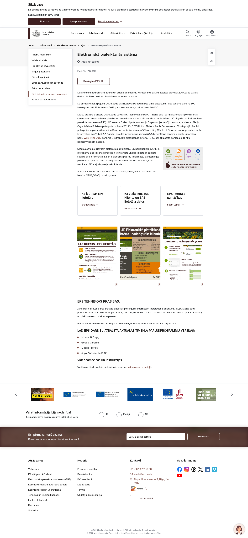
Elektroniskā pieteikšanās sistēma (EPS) (49, 479)
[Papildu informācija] (146, 489)
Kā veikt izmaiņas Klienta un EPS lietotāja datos (136, 197)
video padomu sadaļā (139, 367)
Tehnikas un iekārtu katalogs (43, 494)
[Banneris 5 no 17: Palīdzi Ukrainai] (173, 394)
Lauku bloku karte (38, 500)
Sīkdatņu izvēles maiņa (89, 494)
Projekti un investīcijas (43, 65)
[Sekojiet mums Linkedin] (207, 469)
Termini (81, 489)
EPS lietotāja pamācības (176, 196)
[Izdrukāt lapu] (211, 53)
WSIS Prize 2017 (92, 137)
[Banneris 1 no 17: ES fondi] (42, 394)
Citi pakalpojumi (40, 77)
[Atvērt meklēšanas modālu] (187, 34)
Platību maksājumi (41, 54)
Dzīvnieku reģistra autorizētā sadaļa (47, 484)
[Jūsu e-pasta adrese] (156, 436)
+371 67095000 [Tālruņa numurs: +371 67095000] (143, 469)
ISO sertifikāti (84, 479)
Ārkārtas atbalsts (41, 88)
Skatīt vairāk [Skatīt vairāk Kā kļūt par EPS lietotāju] (88, 204)
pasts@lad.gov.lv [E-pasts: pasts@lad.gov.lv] (143, 474)
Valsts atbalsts (39, 60)
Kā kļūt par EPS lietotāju (93, 196)
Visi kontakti (146, 498)
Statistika (33, 510)
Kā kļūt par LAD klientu (44, 99)
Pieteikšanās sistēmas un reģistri (49, 94)
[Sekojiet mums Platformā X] (200, 469)
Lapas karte (83, 484)
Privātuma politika (87, 469)
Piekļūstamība (84, 474)
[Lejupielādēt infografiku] (116, 284)
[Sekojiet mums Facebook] (179, 469)
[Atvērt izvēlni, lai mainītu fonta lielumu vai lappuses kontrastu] (212, 34)
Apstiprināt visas (79, 21)
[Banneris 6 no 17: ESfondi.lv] (206, 394)
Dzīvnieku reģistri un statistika (44, 489)
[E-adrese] (136, 488)
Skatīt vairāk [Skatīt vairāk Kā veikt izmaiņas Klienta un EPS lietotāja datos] (130, 208)
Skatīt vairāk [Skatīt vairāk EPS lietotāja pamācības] (173, 204)
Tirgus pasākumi (41, 71)
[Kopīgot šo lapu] (211, 61)
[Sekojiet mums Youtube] (179, 475)
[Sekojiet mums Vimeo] (214, 469)
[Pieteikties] (203, 436)
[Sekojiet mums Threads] (193, 469)
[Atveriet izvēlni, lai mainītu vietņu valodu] (198, 33)
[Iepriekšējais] (16, 394)
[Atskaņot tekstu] (90, 62)
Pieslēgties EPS (91, 81)
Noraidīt (44, 21)
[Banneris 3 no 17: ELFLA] (107, 394)
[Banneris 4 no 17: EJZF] (140, 394)
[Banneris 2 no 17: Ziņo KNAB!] (74, 394)
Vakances (33, 469)
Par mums (33, 505)
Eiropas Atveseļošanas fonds (47, 82)
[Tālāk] (232, 394)
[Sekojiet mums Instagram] (186, 469)
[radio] (103, 414)
